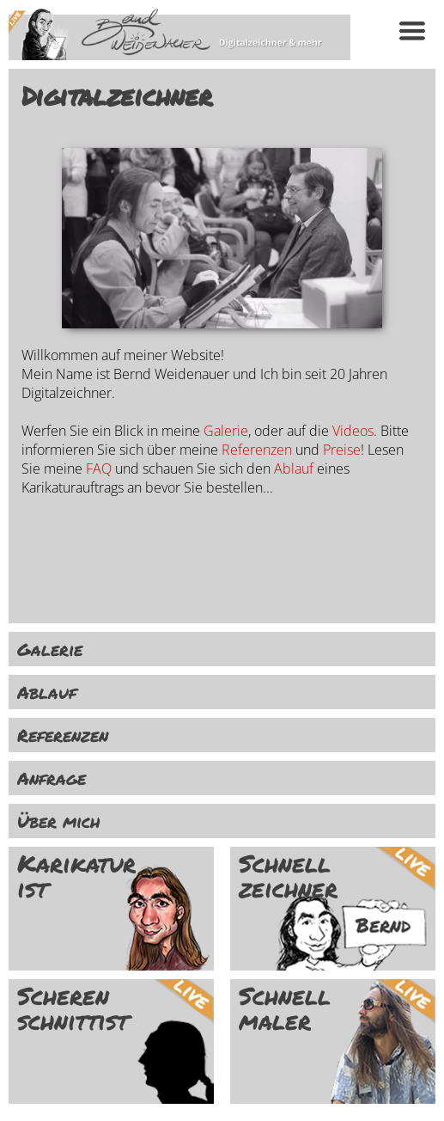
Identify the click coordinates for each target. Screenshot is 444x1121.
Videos (353, 430)
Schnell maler (285, 1008)
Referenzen (257, 449)
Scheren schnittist (72, 1008)
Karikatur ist (76, 876)
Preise (342, 449)
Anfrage (51, 778)
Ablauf (293, 468)
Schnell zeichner (288, 876)
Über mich (58, 821)
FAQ (99, 468)
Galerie (226, 430)
